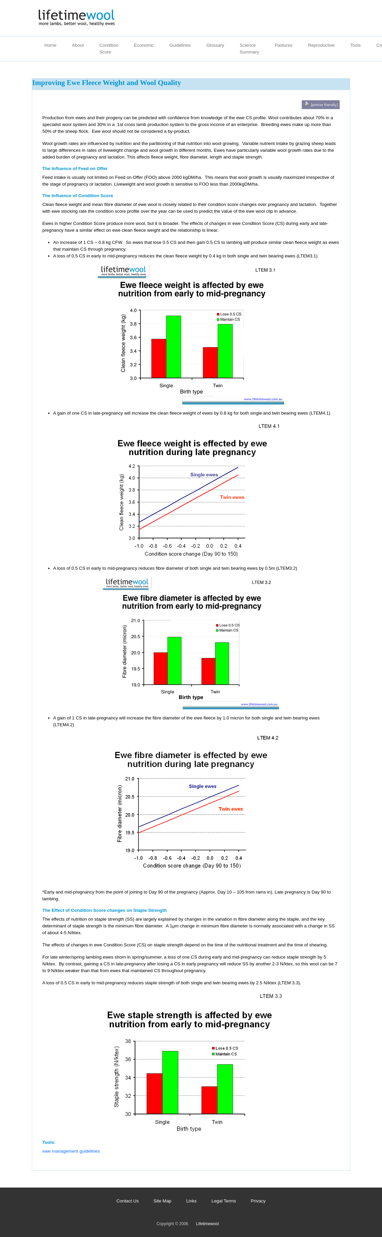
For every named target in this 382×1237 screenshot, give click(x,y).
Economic (144, 45)
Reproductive (321, 45)
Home (50, 45)
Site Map (162, 1200)
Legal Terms (224, 1200)
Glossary (215, 45)
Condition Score (108, 49)
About (78, 45)
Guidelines (180, 45)
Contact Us (127, 1200)
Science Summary (249, 49)
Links (191, 1200)
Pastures (284, 45)
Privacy (258, 1200)
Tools (355, 45)
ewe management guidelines (71, 1151)
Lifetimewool (207, 1223)
